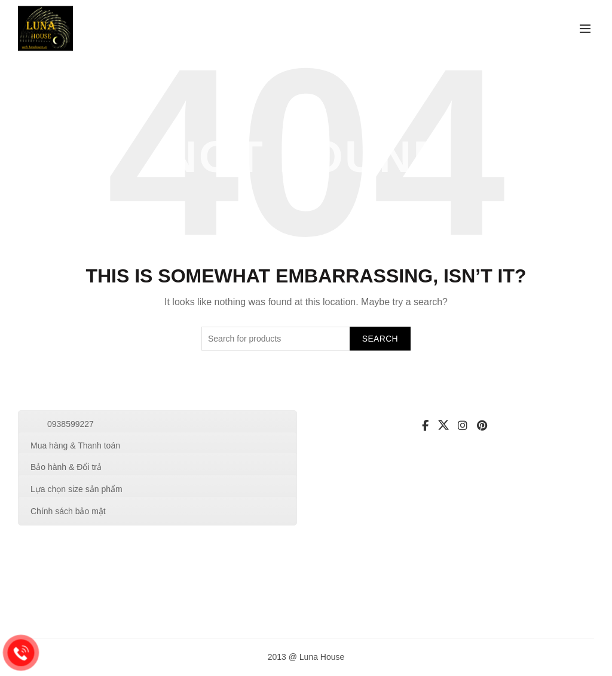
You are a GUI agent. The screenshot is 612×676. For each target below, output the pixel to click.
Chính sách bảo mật (68, 511)
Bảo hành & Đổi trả (66, 467)
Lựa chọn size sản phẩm (76, 489)
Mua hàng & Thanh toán (75, 445)
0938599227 (70, 424)
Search (380, 338)
